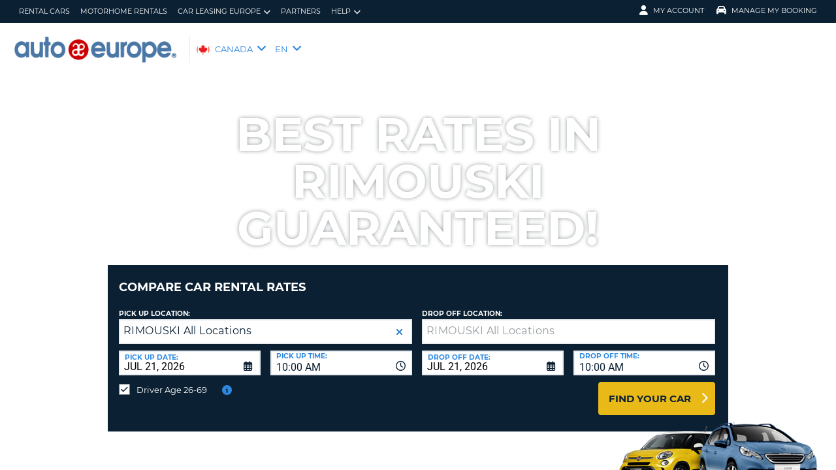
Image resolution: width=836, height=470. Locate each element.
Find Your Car (650, 389)
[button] (399, 322)
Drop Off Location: (462, 304)
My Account (671, 10)
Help (346, 11)
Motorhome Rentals (123, 11)
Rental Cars (44, 11)
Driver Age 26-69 (172, 380)
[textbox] (568, 321)
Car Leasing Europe (224, 11)
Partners (301, 11)
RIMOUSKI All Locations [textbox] (187, 321)
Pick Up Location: (154, 304)
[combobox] (341, 353)
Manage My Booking (766, 10)
